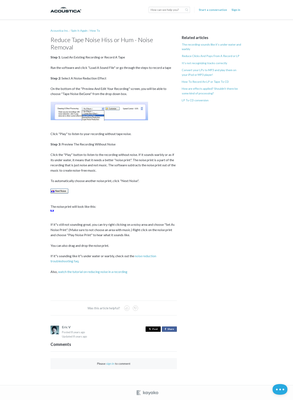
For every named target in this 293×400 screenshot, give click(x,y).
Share (170, 329)
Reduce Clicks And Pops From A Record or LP (210, 56)
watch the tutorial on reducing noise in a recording (92, 272)
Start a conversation (213, 9)
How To (95, 30)
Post (153, 329)
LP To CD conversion (195, 100)
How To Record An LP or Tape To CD (205, 81)
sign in (110, 363)
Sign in (235, 9)
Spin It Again (79, 30)
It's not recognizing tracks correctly (204, 63)
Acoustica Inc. (60, 30)
